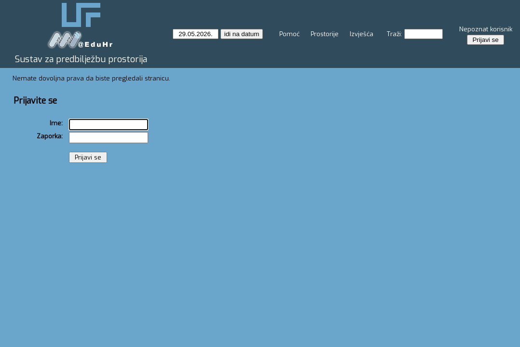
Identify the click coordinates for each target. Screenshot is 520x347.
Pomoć (289, 34)
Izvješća (361, 34)
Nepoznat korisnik (485, 29)
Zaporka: (50, 136)
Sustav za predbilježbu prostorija (81, 59)
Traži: (394, 34)
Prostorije (325, 34)
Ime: (56, 123)
